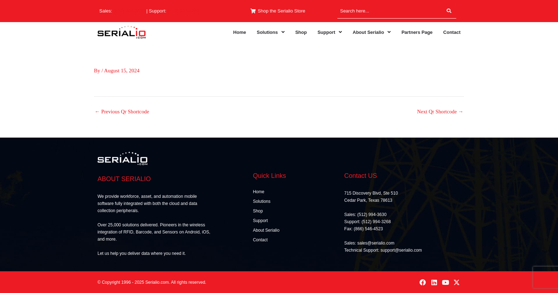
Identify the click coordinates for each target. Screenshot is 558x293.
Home (239, 32)
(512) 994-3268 (183, 11)
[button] (270, 32)
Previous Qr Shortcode (122, 111)
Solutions (270, 32)
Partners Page (416, 32)
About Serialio (372, 32)
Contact (451, 32)
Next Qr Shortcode (439, 111)
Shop (301, 32)
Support (329, 32)
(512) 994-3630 (129, 11)
